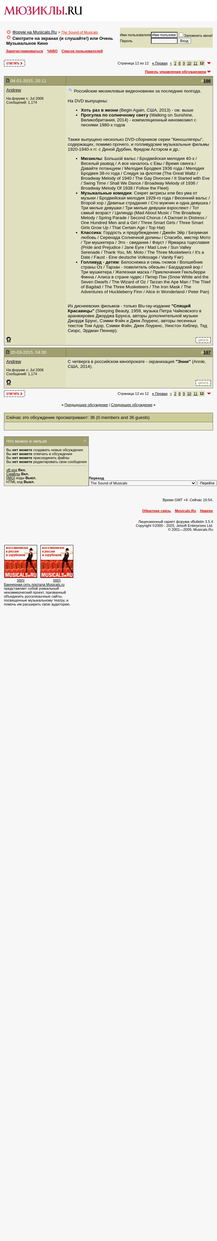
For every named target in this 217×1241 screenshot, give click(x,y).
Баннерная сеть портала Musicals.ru (34, 584)
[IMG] (10, 478)
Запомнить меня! (196, 36)
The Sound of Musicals (79, 32)
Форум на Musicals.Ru (34, 32)
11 (196, 63)
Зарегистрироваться (24, 51)
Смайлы (13, 474)
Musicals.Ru (185, 511)
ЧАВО (52, 51)
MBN (21, 580)
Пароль (126, 41)
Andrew (13, 90)
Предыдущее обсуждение (86, 405)
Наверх (206, 511)
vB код (11, 470)
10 (189, 63)
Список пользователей (82, 51)
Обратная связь (156, 511)
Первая (159, 63)
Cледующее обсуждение (131, 405)
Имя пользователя (135, 35)
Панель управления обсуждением (175, 72)
